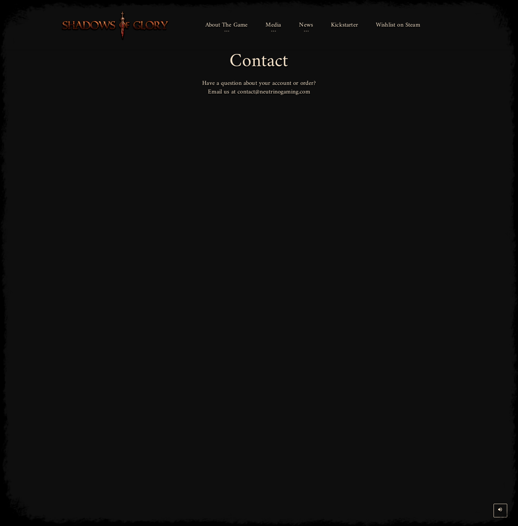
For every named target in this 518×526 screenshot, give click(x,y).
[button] (226, 25)
